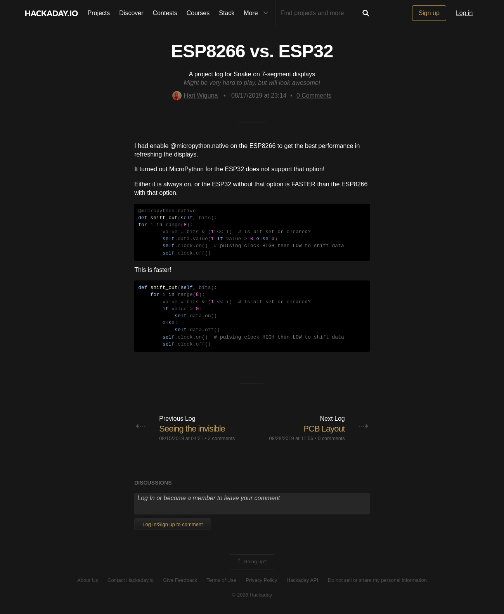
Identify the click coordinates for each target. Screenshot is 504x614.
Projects (99, 13)
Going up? (251, 561)
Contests (165, 13)
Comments (314, 95)
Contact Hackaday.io (130, 580)
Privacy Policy (261, 580)
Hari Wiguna (195, 95)
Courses (198, 13)
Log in (464, 13)
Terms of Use (221, 580)
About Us (87, 580)
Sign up (429, 13)
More (258, 13)
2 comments (221, 438)
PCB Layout (324, 428)
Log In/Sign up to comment (172, 524)
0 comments (331, 438)
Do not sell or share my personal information (377, 580)
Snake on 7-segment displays (274, 74)
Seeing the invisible (192, 428)
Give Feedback (180, 580)
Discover (131, 13)
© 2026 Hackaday (252, 595)
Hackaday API (303, 580)
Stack (226, 13)
